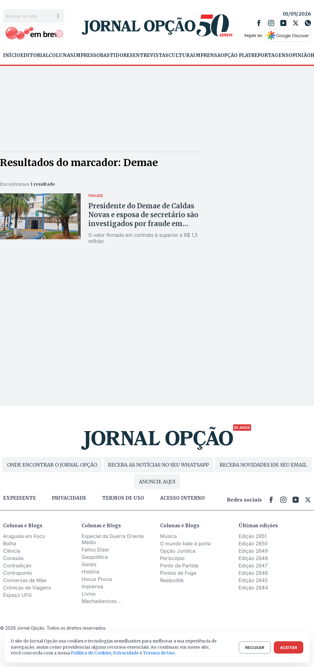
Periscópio (172, 558)
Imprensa (206, 55)
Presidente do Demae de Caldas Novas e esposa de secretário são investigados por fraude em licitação (143, 219)
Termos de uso (123, 498)
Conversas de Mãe (24, 580)
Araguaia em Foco (24, 536)
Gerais (89, 564)
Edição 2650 (253, 543)
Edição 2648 (253, 558)
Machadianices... (101, 601)
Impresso (86, 55)
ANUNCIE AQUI (157, 482)
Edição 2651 (252, 536)
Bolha (9, 543)
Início (12, 55)
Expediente (19, 498)
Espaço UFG (17, 595)
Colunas (61, 55)
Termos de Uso (159, 653)
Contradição (17, 566)
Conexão (13, 558)
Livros (89, 594)
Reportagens (270, 55)
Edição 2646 (253, 573)
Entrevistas (150, 55)
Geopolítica (95, 557)
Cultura (180, 55)
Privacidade (69, 498)
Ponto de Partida (179, 566)
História (90, 572)
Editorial (35, 55)
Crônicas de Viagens (27, 588)
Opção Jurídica (177, 551)
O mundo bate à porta (185, 543)
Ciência (11, 551)
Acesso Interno (182, 498)
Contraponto (17, 573)
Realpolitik (172, 580)
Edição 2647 (253, 566)
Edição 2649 (253, 551)
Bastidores (116, 55)
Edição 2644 (253, 588)
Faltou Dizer (95, 550)
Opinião (300, 55)
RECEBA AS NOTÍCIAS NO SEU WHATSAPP (158, 465)
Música (168, 536)
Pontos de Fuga (178, 573)
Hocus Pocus (97, 579)
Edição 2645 (253, 580)
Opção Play (235, 55)
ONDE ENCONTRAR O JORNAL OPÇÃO (52, 465)
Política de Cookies (91, 653)
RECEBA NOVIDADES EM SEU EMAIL (263, 465)
